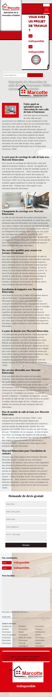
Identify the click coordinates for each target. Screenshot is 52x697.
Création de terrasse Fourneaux (7, 629)
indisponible (21, 562)
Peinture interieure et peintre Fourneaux (40, 633)
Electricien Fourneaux (6, 641)
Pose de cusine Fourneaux (25, 638)
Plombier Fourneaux (23, 627)
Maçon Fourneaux (23, 633)
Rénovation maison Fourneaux (40, 643)
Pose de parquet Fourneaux (9, 636)
